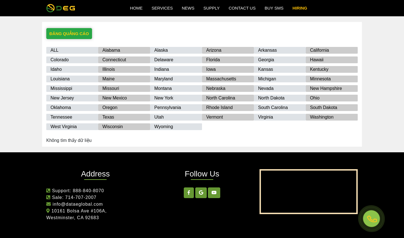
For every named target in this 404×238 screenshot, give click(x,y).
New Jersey (62, 98)
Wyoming (163, 126)
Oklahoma (60, 107)
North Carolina (220, 98)
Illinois (108, 69)
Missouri (110, 88)
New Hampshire (326, 88)
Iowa (211, 69)
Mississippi (61, 88)
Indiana (161, 69)
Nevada (266, 88)
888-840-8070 (88, 190)
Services (162, 8)
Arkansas (267, 50)
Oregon (109, 107)
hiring (299, 8)
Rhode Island (219, 107)
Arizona (213, 50)
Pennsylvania (167, 107)
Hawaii (316, 59)
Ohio (315, 98)
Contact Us (242, 8)
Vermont (214, 117)
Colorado (59, 59)
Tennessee (61, 117)
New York (163, 98)
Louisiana (60, 78)
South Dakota (323, 107)
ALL (54, 50)
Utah (159, 117)
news (188, 8)
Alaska (161, 50)
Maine (108, 78)
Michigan (267, 78)
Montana (163, 88)
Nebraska (215, 88)
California (319, 50)
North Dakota (271, 98)
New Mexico (114, 98)
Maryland (163, 78)
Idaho (56, 69)
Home (136, 8)
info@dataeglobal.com (77, 204)
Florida (213, 59)
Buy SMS (274, 8)
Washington (322, 117)
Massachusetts (221, 78)
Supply (211, 8)
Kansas (265, 69)
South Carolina (273, 107)
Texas (108, 117)
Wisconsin (112, 126)
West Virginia (63, 126)
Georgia (266, 59)
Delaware (163, 59)
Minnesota (320, 78)
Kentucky (319, 69)
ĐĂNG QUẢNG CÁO (69, 33)
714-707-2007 (81, 197)
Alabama (111, 50)
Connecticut (114, 59)
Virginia (265, 117)
